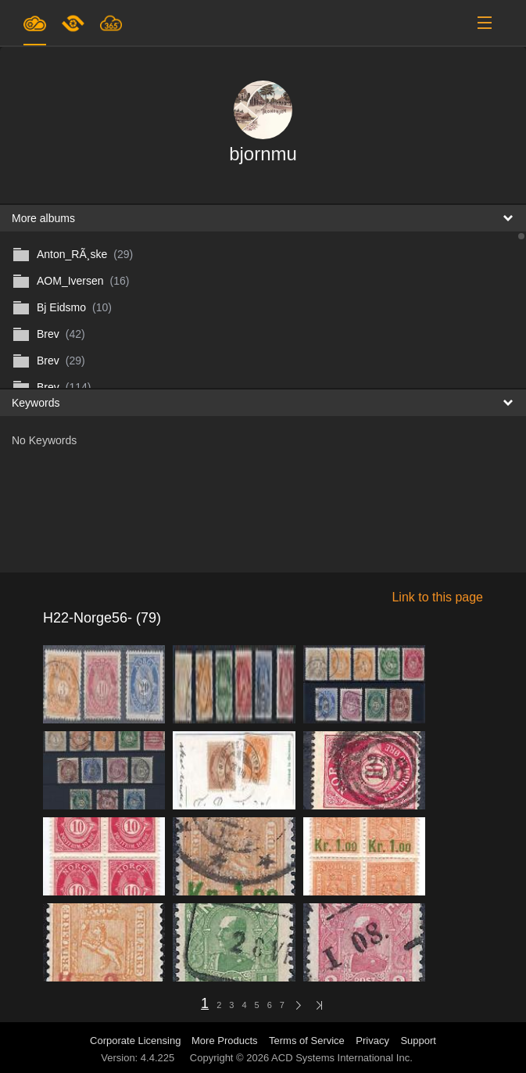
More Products (224, 1040)
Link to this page (437, 597)
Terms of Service (307, 1040)
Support (418, 1040)
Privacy (372, 1040)
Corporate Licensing (137, 1040)
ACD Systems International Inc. (342, 1058)
